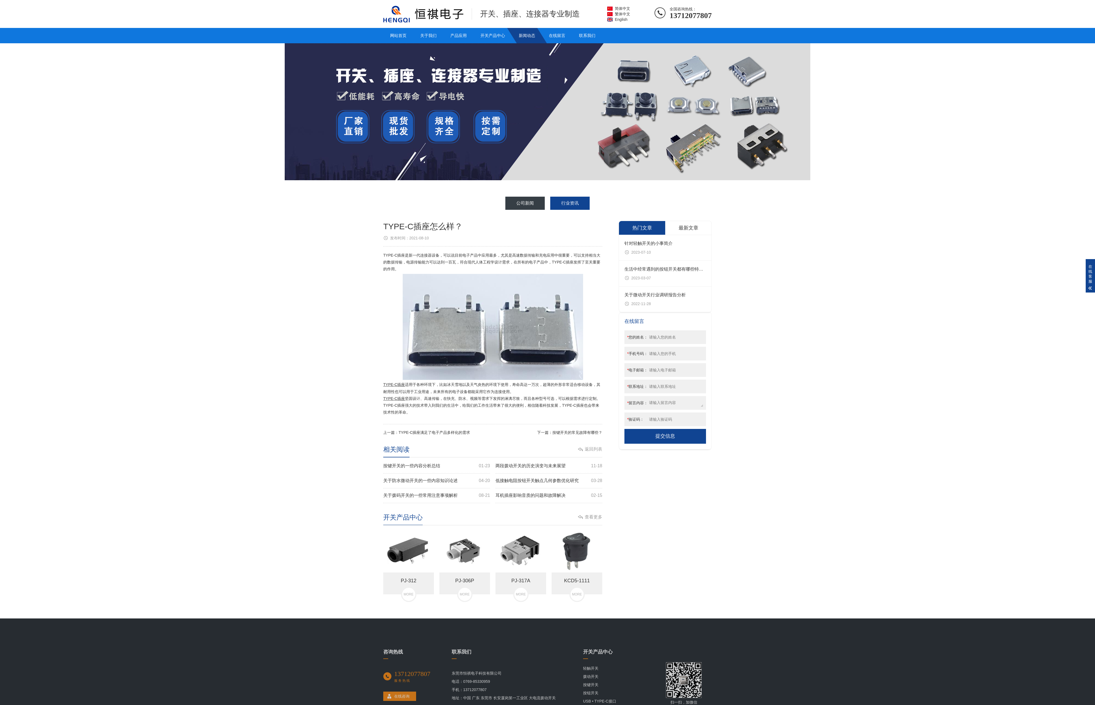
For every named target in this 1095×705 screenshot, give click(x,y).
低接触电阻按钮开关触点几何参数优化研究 (548, 481)
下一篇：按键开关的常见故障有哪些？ (569, 432)
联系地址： (637, 386)
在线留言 (557, 35)
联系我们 (587, 35)
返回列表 (593, 449)
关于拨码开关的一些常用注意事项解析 (436, 495)
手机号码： (637, 353)
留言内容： (637, 403)
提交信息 (665, 436)
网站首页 (398, 35)
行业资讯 (570, 203)
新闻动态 (527, 35)
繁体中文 (622, 14)
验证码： (635, 419)
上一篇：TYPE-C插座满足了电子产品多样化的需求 (426, 432)
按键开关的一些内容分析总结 (436, 466)
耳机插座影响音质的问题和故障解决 (548, 495)
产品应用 (458, 35)
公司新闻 (525, 203)
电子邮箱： (637, 370)
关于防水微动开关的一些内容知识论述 (436, 481)
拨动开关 (590, 700)
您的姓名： (637, 337)
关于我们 (428, 35)
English (621, 19)
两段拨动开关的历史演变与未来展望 (548, 466)
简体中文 (622, 8)
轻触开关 (590, 692)
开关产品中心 (492, 35)
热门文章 (642, 228)
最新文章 (688, 228)
